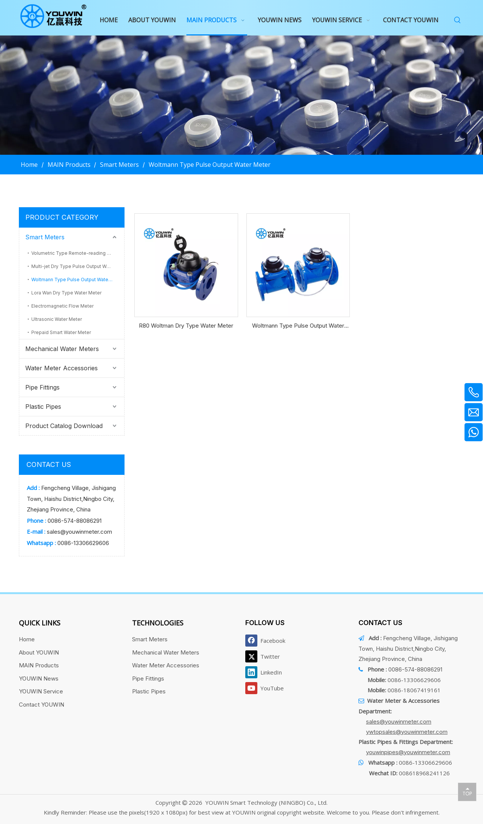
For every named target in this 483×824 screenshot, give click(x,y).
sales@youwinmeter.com (79, 531)
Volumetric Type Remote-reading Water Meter (77, 253)
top (467, 791)
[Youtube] (267, 688)
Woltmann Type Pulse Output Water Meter (77, 279)
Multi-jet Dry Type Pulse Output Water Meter (77, 266)
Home (27, 639)
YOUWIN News (38, 678)
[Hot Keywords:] (457, 20)
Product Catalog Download (64, 426)
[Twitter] (267, 656)
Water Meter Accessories (61, 368)
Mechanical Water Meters (62, 349)
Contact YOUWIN (41, 704)
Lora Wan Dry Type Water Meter (66, 293)
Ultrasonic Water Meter (56, 319)
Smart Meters (45, 237)
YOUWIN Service (41, 691)
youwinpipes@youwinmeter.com (408, 752)
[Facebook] (267, 641)
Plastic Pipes (43, 406)
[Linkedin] (267, 672)
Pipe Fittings (42, 387)
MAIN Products (39, 665)
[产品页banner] (241, 95)
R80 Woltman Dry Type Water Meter (186, 325)
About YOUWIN (39, 652)
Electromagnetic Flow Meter (62, 306)
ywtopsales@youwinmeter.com (407, 731)
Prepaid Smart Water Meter (61, 332)
